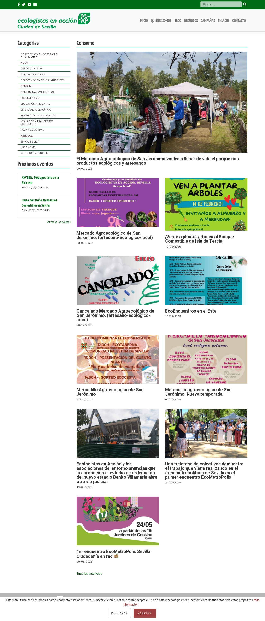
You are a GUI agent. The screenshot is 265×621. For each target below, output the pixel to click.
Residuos (27, 136)
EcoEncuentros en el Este (191, 311)
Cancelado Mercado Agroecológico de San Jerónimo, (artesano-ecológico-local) (115, 315)
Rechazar (119, 613)
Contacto (239, 20)
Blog (178, 20)
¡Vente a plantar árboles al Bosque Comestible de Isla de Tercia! (199, 239)
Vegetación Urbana (34, 153)
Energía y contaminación (38, 115)
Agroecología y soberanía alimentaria (39, 56)
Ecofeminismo (30, 98)
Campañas (208, 20)
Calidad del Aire (31, 68)
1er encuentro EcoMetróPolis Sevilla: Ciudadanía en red (114, 554)
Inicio (144, 20)
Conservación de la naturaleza (43, 80)
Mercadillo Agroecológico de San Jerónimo (110, 392)
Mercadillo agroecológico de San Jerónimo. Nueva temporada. (198, 392)
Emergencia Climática (36, 110)
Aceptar (145, 613)
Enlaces (223, 20)
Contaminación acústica (38, 92)
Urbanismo (28, 147)
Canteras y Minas (33, 74)
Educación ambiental (35, 104)
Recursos (191, 20)
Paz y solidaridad (32, 130)
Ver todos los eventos (58, 222)
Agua (24, 63)
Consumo (27, 86)
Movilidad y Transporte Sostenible (37, 123)
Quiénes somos (161, 20)
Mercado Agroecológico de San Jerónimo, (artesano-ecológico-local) (115, 235)
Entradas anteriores (89, 573)
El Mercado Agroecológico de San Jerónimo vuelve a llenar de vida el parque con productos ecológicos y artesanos (158, 161)
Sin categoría (30, 142)
